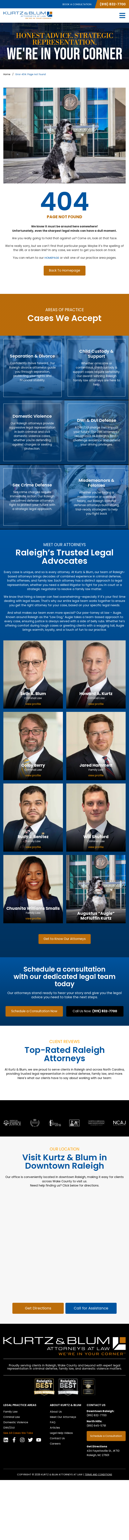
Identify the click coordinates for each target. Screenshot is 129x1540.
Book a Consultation (77, 4)
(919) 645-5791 (97, 1486)
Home (6, 74)
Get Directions (98, 1507)
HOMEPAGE (51, 258)
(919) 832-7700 (113, 4)
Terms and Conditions (98, 1534)
